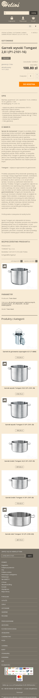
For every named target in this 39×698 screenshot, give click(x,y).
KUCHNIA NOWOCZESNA (9, 629)
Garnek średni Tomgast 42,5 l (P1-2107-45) (19, 461)
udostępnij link (17, 261)
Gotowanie (17, 33)
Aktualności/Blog (7, 584)
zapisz (30, 556)
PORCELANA (5, 597)
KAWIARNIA (5, 657)
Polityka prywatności (8, 567)
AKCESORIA (5, 625)
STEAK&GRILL (6, 653)
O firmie (4, 582)
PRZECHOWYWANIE (7, 621)
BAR (3, 661)
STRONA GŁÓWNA (7, 33)
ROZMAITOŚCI (6, 665)
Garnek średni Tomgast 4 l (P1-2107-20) (20, 498)
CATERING (5, 646)
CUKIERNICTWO (6, 636)
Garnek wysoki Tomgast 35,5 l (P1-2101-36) (19, 388)
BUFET (3, 649)
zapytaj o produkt (30, 261)
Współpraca (5, 589)
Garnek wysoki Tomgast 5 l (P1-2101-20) (19, 425)
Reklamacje (5, 577)
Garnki (24, 33)
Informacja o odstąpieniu (9, 574)
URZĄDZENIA (5, 633)
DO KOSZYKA (29, 84)
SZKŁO (4, 604)
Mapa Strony (5, 591)
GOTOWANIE (5, 608)
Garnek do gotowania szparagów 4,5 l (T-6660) (19, 352)
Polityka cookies (7, 572)
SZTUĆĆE (4, 600)
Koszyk (33, 19)
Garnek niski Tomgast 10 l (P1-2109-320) (19, 534)
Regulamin (5, 565)
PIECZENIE (5, 616)
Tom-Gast (6, 58)
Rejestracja (23, 19)
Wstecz (34, 33)
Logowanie (11, 19)
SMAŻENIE (5, 612)
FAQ (3, 570)
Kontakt (4, 587)
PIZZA (3, 640)
